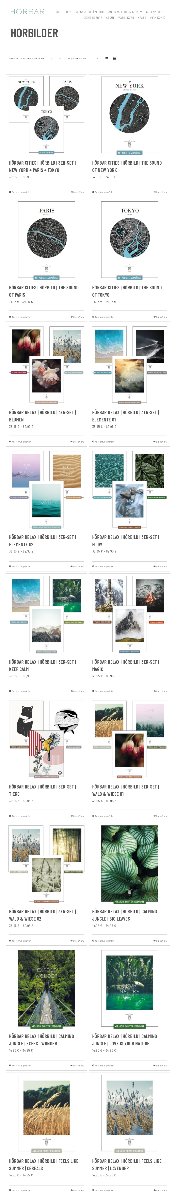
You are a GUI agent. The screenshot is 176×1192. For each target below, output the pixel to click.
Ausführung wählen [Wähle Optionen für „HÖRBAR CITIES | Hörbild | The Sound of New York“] (104, 192)
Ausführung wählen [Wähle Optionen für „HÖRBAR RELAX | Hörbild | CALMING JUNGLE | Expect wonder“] (21, 1065)
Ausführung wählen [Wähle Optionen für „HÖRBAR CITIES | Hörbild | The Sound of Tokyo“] (104, 316)
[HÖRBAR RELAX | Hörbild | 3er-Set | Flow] (129, 489)
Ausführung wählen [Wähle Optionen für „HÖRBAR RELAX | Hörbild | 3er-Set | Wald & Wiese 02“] (21, 940)
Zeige (77, 58)
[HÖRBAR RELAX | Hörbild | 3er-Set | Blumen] (46, 364)
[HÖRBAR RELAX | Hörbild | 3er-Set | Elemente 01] (129, 364)
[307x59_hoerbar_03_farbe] (27, 9)
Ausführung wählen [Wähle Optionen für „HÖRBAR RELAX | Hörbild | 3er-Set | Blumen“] (21, 441)
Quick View (78, 192)
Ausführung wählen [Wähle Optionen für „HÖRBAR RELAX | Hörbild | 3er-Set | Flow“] (104, 566)
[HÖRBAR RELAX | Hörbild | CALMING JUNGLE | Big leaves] (129, 863)
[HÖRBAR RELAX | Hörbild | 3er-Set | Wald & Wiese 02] (46, 863)
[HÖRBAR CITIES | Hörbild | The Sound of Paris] (46, 239)
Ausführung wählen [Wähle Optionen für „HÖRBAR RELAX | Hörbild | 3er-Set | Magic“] (104, 691)
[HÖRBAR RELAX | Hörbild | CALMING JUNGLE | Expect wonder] (46, 988)
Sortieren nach (27, 58)
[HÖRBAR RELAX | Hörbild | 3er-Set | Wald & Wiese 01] (129, 738)
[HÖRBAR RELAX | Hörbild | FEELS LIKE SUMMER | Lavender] (129, 1113)
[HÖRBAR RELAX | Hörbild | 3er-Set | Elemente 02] (46, 489)
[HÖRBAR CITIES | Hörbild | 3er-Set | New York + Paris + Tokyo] (46, 115)
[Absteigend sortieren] (60, 58)
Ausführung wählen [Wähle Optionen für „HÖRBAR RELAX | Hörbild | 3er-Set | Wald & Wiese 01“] (104, 816)
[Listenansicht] (115, 58)
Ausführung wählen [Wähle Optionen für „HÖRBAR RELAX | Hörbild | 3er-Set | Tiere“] (21, 816)
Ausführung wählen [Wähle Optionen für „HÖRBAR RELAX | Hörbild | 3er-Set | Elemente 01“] (104, 441)
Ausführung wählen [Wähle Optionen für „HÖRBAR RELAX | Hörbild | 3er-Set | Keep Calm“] (21, 691)
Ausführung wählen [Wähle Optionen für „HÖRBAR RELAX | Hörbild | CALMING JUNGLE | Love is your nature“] (104, 1065)
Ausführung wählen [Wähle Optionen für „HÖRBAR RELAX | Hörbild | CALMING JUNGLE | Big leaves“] (104, 940)
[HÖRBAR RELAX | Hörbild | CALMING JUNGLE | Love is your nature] (129, 988)
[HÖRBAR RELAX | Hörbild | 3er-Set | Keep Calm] (46, 614)
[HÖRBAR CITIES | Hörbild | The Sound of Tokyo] (129, 239)
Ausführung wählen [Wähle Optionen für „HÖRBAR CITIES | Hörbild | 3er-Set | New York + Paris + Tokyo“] (21, 192)
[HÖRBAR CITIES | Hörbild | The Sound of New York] (129, 115)
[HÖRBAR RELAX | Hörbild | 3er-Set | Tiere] (46, 738)
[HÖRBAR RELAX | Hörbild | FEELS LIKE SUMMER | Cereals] (46, 1113)
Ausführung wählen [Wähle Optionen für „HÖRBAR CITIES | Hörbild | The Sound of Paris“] (21, 316)
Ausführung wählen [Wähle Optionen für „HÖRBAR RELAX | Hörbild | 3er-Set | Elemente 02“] (21, 566)
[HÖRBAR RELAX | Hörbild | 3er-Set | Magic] (129, 614)
